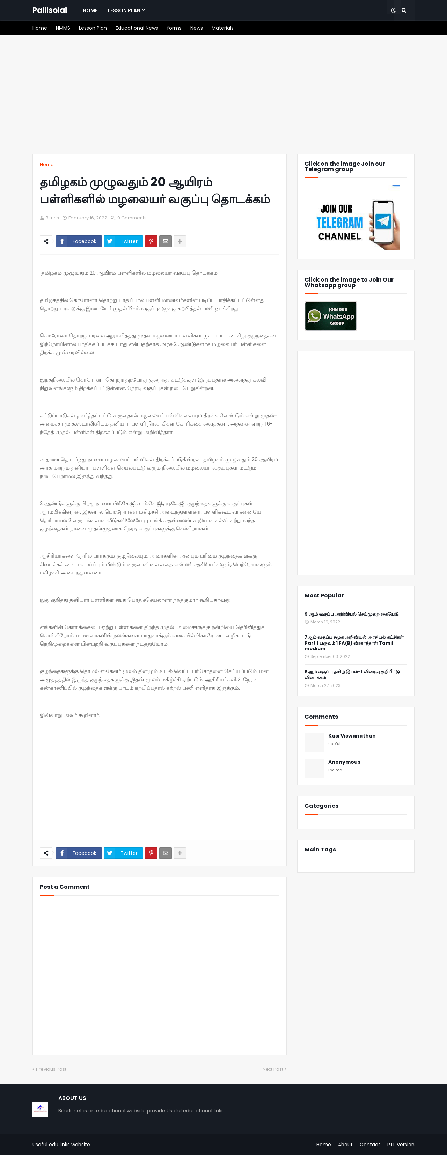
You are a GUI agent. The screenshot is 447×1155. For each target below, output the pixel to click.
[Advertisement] (223, 94)
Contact (370, 1144)
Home (47, 164)
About (345, 1144)
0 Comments (132, 218)
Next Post (273, 1069)
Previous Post (51, 1069)
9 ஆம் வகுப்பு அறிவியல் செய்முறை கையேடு (352, 614)
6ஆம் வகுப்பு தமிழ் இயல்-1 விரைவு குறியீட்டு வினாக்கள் (352, 675)
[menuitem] (90, 10)
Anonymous (344, 762)
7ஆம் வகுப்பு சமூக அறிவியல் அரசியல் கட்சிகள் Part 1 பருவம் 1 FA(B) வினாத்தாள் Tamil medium (354, 643)
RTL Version (401, 1144)
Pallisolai (49, 10)
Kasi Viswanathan (352, 736)
